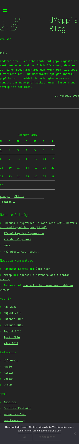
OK (25, 437)
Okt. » (19, 196)
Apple (8, 366)
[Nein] (74, 433)
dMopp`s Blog (63, 24)
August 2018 (12, 313)
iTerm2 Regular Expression (24, 233)
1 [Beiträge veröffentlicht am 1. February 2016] (1, 150)
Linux (8, 385)
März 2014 (11, 343)
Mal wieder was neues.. (21, 251)
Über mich (43, 268)
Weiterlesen (48, 437)
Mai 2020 (10, 306)
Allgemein (11, 360)
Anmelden (10, 402)
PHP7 (3, 53)
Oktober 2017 (13, 319)
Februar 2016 (13, 325)
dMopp (8, 275)
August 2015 (12, 331)
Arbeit (8, 372)
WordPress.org (14, 420)
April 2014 (12, 337)
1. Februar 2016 (67, 95)
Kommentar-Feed (15, 414)
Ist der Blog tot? (17, 239)
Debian (8, 378)
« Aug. (5, 196)
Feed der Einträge (17, 408)
